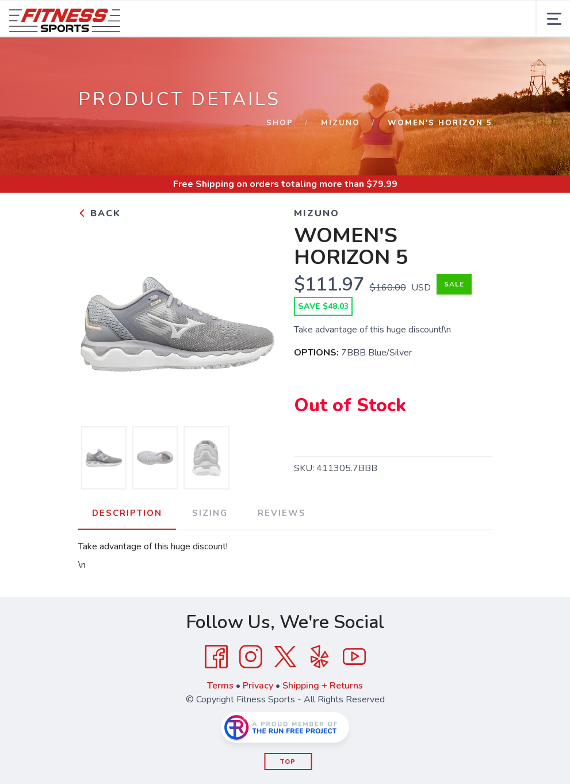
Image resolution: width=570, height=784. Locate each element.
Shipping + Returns (322, 685)
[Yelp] (320, 657)
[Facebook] (216, 657)
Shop (279, 123)
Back (99, 213)
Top (288, 762)
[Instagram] (251, 657)
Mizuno (340, 123)
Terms (220, 685)
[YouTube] (354, 657)
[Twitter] (285, 657)
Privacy (258, 685)
